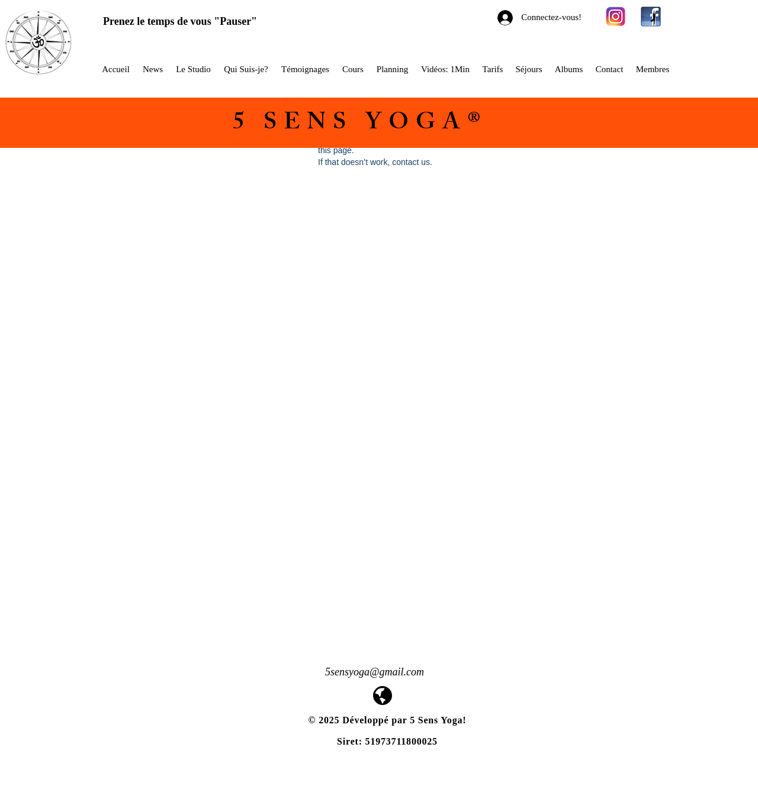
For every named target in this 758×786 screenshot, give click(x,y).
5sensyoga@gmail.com (374, 672)
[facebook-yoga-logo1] (650, 16)
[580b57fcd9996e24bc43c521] (616, 16)
